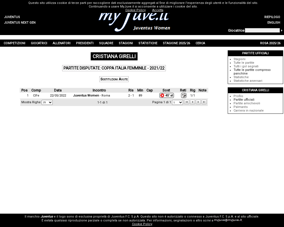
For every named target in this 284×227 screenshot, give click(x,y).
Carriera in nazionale (249, 110)
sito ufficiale (249, 216)
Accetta (157, 10)
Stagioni (239, 59)
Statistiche (241, 77)
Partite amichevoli (247, 103)
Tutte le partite (244, 63)
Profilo (238, 96)
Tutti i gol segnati (246, 66)
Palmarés (241, 107)
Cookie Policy (142, 224)
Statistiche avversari (248, 81)
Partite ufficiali (244, 100)
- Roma (91, 95)
